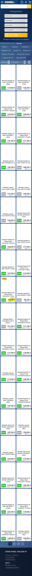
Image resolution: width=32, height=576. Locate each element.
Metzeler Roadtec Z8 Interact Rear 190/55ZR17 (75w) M (23, 479)
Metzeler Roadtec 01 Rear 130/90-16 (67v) (23, 241)
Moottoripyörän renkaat (8, 43)
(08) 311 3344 (11, 565)
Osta (3, 88)
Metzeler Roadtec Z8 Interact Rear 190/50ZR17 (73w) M (23, 347)
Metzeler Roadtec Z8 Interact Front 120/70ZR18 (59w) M (23, 374)
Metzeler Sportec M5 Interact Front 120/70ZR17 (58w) (23, 267)
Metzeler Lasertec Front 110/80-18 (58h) (8, 188)
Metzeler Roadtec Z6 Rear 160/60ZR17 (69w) (8, 135)
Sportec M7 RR (8, 58)
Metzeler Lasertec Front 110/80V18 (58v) (23, 533)
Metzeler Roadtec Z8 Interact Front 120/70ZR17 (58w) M (8, 109)
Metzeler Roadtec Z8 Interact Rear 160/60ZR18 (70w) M (23, 321)
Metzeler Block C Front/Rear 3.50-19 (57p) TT (8, 321)
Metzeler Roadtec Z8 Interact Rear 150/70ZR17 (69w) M (8, 241)
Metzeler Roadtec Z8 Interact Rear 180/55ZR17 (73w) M (23, 135)
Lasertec (15, 47)
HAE (16, 35)
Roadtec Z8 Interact (8, 54)
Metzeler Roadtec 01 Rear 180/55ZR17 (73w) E (8, 506)
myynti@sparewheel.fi (12, 567)
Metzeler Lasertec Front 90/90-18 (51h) (8, 374)
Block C (5, 47)
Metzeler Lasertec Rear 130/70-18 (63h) (23, 188)
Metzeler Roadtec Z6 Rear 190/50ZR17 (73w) (24, 82)
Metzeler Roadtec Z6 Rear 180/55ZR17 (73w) (24, 109)
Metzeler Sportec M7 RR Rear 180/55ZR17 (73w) (23, 214)
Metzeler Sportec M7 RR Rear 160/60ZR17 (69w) (8, 426)
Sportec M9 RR (21, 58)
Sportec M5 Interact (23, 54)
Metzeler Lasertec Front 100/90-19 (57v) (8, 215)
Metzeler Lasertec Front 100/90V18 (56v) (23, 426)
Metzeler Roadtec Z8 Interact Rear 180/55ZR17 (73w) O (8, 347)
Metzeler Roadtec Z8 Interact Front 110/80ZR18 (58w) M (23, 400)
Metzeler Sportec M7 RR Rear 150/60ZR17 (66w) (23, 453)
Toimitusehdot (9, 557)
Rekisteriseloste (10, 560)
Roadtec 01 (25, 47)
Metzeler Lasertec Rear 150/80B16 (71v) (8, 162)
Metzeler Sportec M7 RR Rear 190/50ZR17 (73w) (8, 479)
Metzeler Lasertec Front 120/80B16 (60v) (8, 400)
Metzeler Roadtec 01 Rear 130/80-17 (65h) (8, 268)
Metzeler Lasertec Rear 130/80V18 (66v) (8, 453)
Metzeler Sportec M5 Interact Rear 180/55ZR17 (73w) (8, 294)
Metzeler (19, 43)
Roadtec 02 (17, 50)
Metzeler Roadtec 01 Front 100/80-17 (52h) (24, 294)
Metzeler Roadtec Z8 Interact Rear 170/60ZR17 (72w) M (23, 506)
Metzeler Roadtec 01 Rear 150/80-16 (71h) (23, 162)
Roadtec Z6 (26, 50)
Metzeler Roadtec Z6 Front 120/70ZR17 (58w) (8, 82)
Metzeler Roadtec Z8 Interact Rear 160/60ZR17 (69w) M (8, 533)
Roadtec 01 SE (6, 50)
